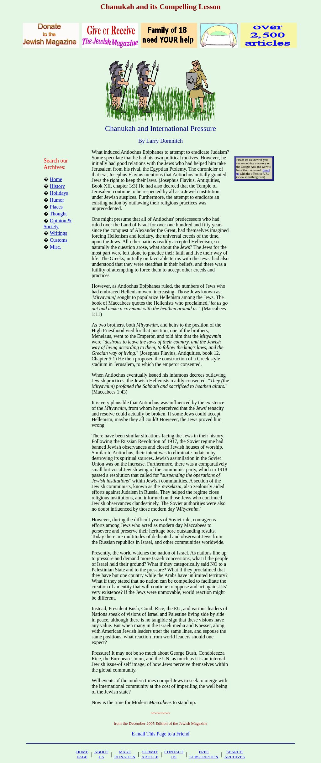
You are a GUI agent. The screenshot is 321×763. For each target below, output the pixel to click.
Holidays (59, 193)
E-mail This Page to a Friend (160, 733)
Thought (58, 213)
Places (56, 206)
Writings (58, 233)
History (57, 186)
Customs (58, 240)
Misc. (55, 247)
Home (56, 179)
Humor (57, 200)
